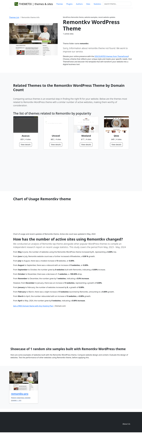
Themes (59, 4)
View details (26, 144)
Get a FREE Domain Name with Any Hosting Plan (33, 306)
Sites (88, 4)
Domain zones (126, 419)
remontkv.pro (19, 393)
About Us (126, 424)
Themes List (14, 17)
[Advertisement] (71, 170)
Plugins (69, 4)
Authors (79, 4)
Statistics (97, 4)
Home (93, 419)
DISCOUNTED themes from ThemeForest (111, 56)
